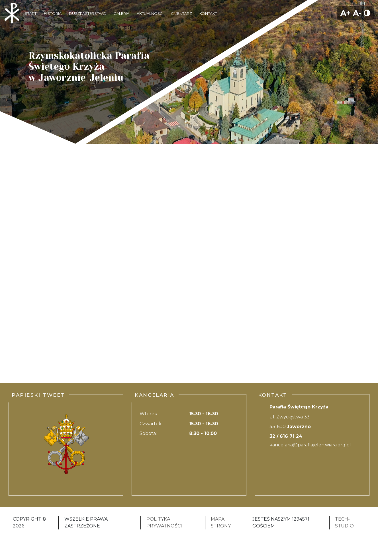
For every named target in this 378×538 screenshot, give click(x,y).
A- (357, 13)
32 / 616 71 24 (285, 436)
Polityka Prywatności (164, 522)
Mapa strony (221, 522)
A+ (345, 13)
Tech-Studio (344, 522)
